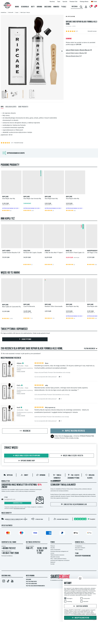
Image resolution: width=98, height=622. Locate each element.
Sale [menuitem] (63, 7)
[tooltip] (23, 363)
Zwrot (24, 475)
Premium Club (68, 436)
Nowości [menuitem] (56, 7)
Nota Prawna (30, 576)
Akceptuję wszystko (80, 618)
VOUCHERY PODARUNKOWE (83, 556)
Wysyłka (8, 475)
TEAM (76, 553)
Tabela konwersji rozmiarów (57, 478)
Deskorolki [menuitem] (25, 7)
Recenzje (25, 431)
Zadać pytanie (24, 339)
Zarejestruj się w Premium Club (73, 504)
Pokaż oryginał (21, 371)
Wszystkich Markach (80, 547)
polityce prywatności (91, 614)
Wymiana (40, 475)
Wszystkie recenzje (55, 556)
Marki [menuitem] (17, 7)
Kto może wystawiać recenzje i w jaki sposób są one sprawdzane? (21, 353)
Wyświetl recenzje (92, 31)
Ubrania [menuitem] (39, 7)
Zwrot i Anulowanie (55, 549)
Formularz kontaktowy (7, 555)
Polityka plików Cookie (31, 583)
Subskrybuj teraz (17, 503)
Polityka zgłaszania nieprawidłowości (35, 586)
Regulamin (28, 579)
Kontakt (52, 564)
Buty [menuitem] (32, 7)
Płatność (53, 546)
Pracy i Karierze (79, 549)
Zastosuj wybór (80, 606)
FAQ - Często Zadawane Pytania (58, 558)
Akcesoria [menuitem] (47, 7)
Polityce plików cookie (79, 614)
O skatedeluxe (78, 546)
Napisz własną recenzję (73, 431)
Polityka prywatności (31, 581)
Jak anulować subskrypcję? (19, 508)
